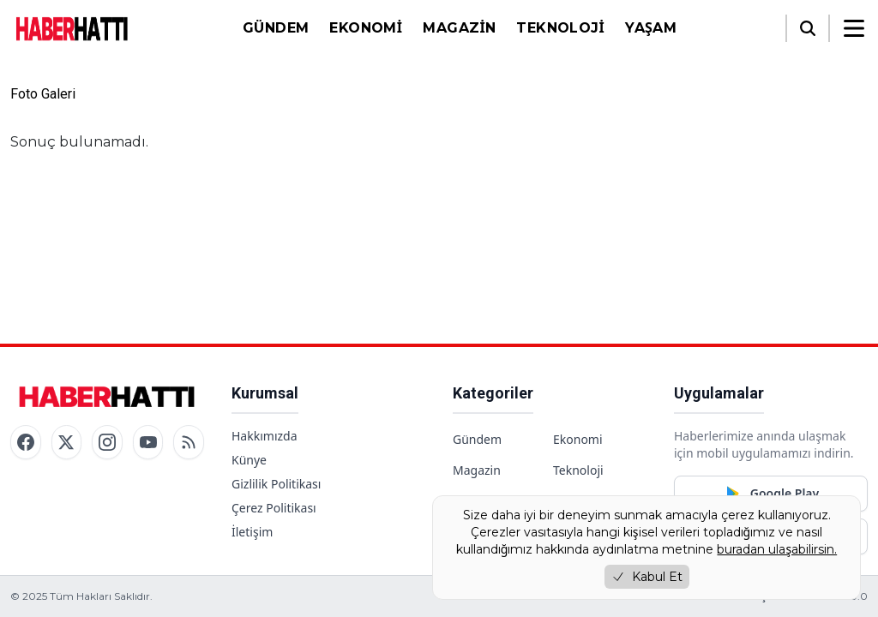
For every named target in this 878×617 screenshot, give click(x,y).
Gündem (276, 28)
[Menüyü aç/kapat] (854, 28)
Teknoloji (560, 28)
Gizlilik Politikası (276, 484)
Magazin (459, 28)
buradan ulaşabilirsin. (777, 549)
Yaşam (651, 28)
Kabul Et (647, 576)
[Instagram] (107, 442)
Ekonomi (365, 28)
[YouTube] (148, 442)
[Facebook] (25, 442)
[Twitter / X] (66, 442)
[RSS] (188, 442)
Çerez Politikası (274, 508)
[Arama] (807, 28)
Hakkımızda (265, 436)
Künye (249, 460)
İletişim (252, 532)
